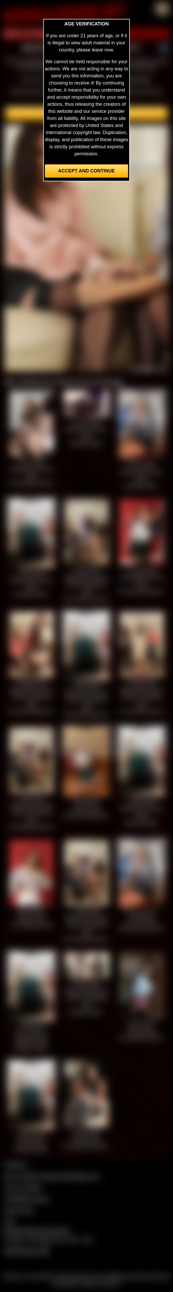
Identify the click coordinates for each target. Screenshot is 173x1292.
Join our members (23, 1187)
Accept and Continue (86, 170)
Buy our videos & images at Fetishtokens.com (52, 1176)
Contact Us (16, 1165)
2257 (9, 1221)
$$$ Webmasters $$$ (26, 1251)
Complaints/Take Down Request (35, 1230)
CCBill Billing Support (26, 1198)
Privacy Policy (19, 1210)
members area (135, 79)
